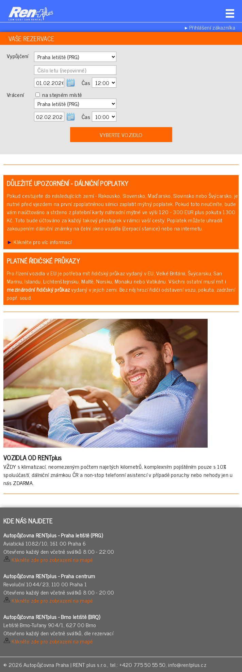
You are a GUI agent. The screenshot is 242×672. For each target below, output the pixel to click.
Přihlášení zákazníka (212, 27)
